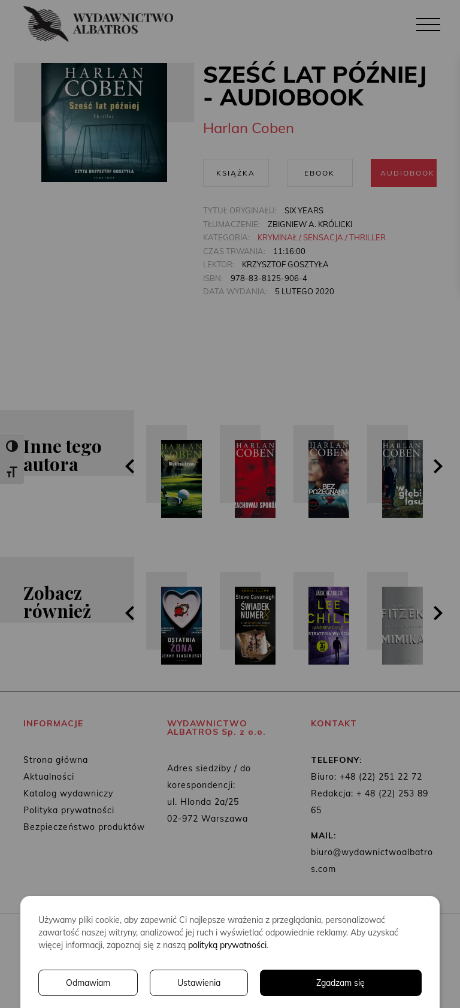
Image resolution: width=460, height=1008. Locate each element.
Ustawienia (198, 982)
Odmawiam (88, 982)
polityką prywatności (227, 945)
